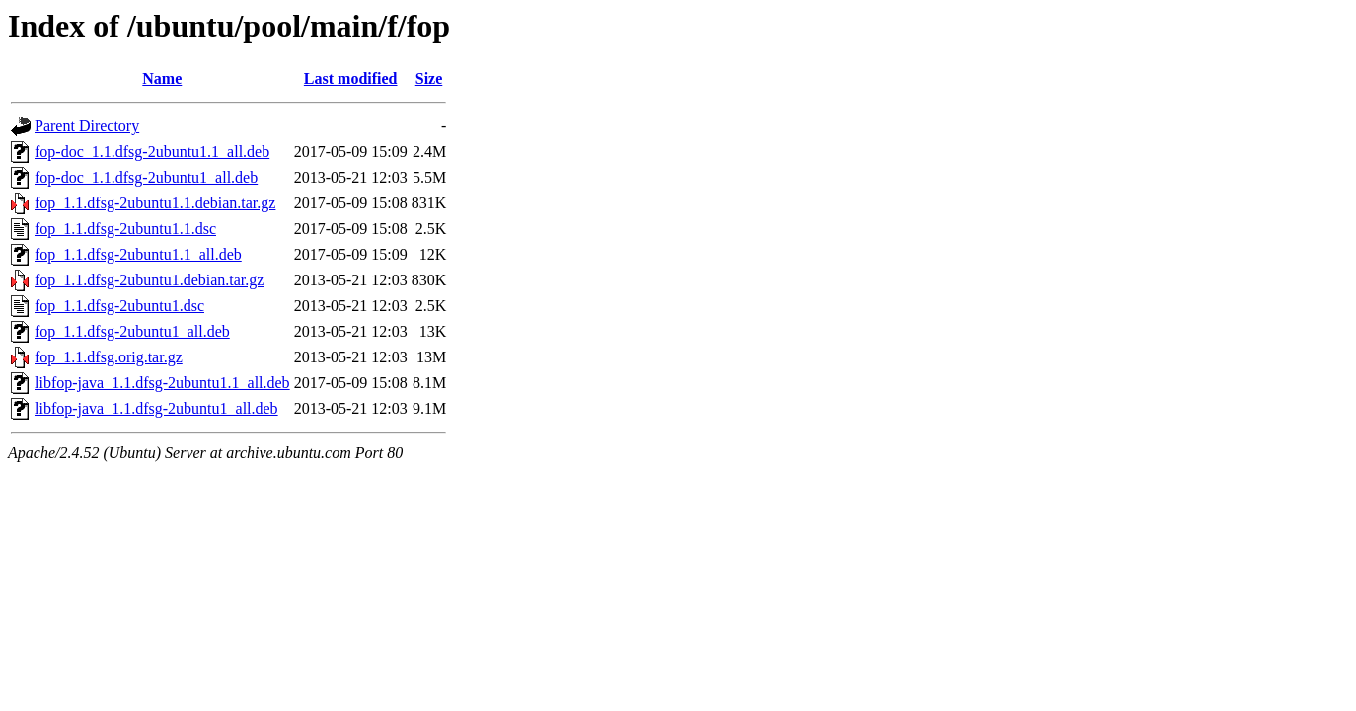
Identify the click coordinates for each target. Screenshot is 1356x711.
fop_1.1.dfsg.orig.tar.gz (109, 357)
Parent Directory (87, 126)
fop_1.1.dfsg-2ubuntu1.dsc (119, 305)
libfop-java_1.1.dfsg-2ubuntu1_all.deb (156, 408)
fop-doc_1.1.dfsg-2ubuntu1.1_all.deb (152, 151)
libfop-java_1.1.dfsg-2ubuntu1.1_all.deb (162, 382)
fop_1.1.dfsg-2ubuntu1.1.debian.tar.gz (155, 203)
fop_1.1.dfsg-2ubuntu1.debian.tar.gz (149, 280)
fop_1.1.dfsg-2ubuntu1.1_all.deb (138, 254)
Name (162, 78)
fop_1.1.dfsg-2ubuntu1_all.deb (132, 331)
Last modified (351, 78)
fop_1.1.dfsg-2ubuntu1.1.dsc (125, 228)
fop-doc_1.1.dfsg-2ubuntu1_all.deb (146, 177)
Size (429, 78)
